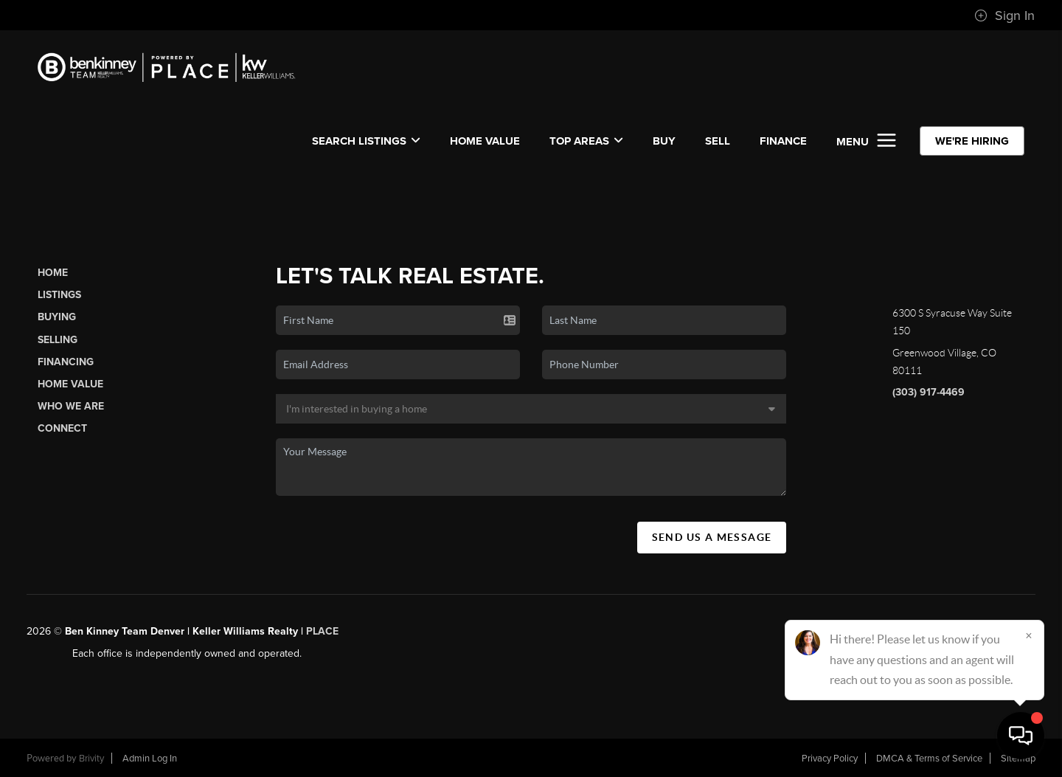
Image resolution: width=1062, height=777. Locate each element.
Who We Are (71, 406)
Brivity (91, 758)
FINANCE (783, 141)
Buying (57, 317)
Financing (66, 362)
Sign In (1004, 15)
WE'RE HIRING (972, 141)
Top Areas (586, 141)
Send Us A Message (712, 537)
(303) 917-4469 (928, 392)
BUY (664, 141)
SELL (717, 141)
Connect (62, 428)
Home (53, 272)
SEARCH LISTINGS (366, 141)
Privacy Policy (830, 758)
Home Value (485, 141)
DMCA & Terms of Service (929, 758)
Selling (57, 340)
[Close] (1029, 635)
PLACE (322, 631)
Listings (59, 295)
